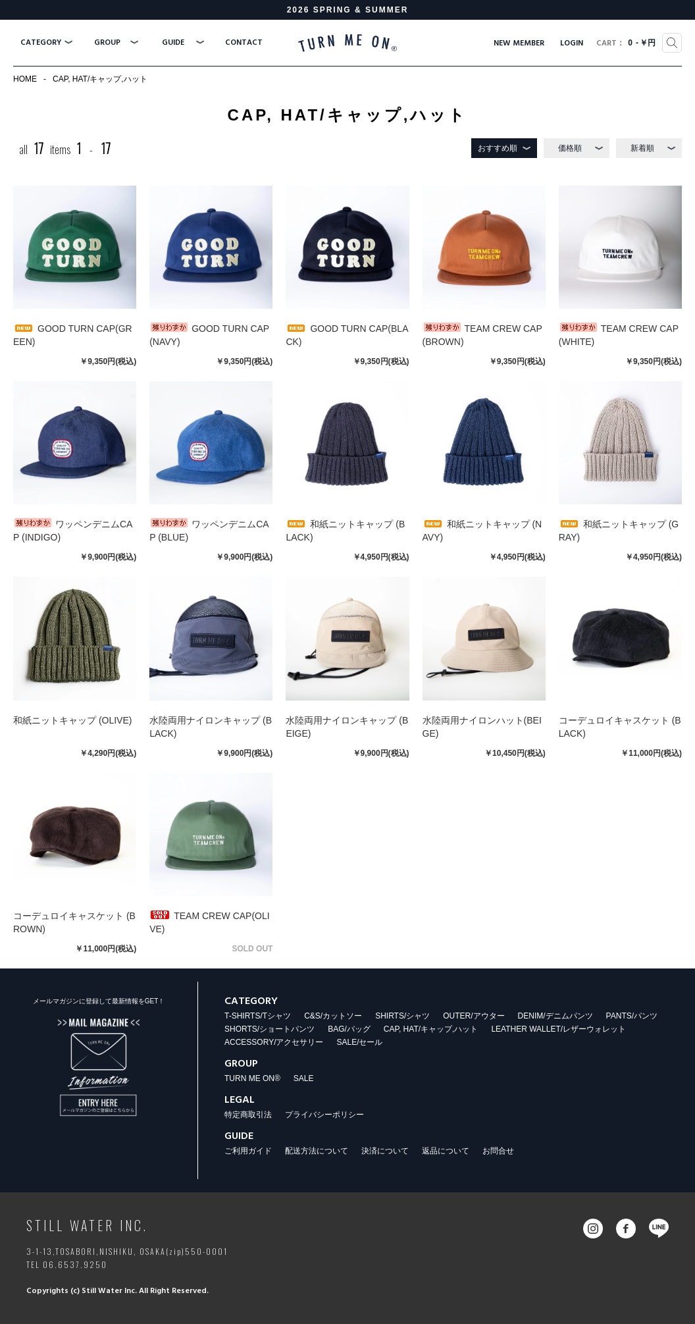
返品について (445, 1150)
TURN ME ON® (252, 1078)
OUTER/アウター (473, 1015)
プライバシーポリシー (324, 1114)
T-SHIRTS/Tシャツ (257, 1015)
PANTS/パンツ (631, 1015)
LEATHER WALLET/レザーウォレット (558, 1029)
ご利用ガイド (248, 1150)
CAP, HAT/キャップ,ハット (100, 79)
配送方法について (316, 1150)
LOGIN (571, 43)
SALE (304, 1078)
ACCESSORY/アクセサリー (273, 1042)
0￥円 (626, 43)
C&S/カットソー (333, 1015)
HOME (25, 79)
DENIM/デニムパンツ (555, 1015)
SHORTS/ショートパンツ (269, 1029)
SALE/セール (359, 1042)
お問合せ (498, 1150)
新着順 (642, 148)
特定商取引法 (248, 1114)
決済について (385, 1150)
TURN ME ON (347, 43)
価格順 (570, 148)
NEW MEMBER (519, 43)
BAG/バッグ (349, 1029)
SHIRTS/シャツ (402, 1015)
